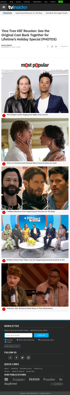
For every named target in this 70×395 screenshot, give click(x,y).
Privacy (7, 371)
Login (61, 2)
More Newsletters (11, 346)
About (6, 369)
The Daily (10, 340)
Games (18, 2)
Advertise (14, 369)
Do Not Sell (30, 371)
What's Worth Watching (26, 340)
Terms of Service (18, 371)
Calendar (27, 2)
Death (57, 13)
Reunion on (29, 13)
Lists (45, 2)
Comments (64, 46)
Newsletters (37, 2)
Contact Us (38, 369)
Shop (11, 2)
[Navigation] (3, 7)
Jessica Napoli (6, 45)
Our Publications (15, 374)
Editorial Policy (26, 369)
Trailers (53, 2)
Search (4, 2)
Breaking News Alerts (47, 340)
